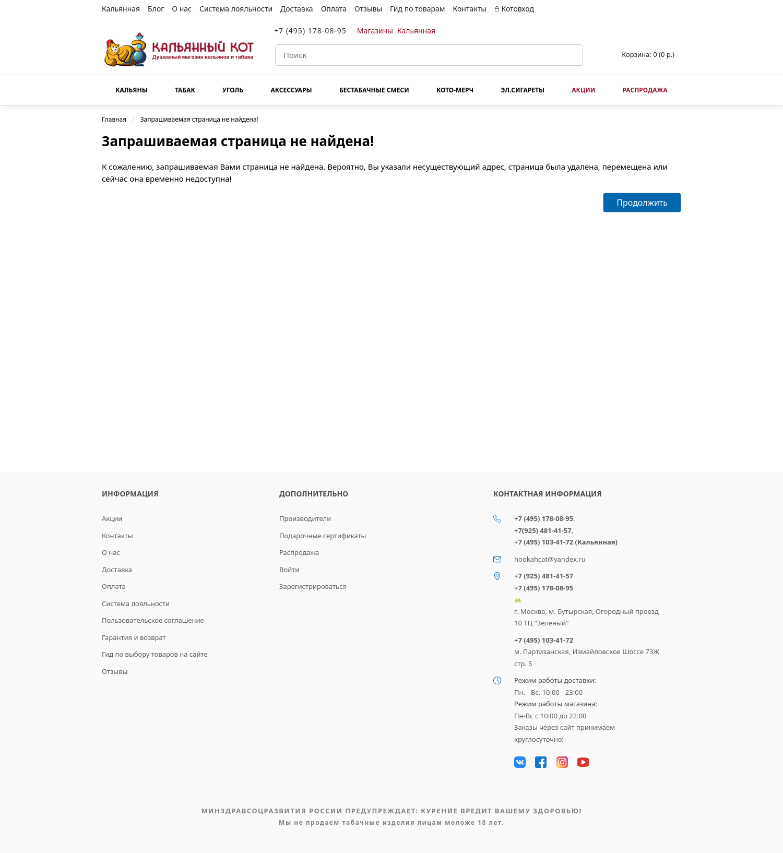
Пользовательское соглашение (153, 620)
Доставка (296, 9)
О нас (182, 9)
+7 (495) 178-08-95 (310, 30)
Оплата (334, 9)
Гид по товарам (417, 9)
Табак (185, 90)
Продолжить (642, 202)
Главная (114, 119)
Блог (156, 9)
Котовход (514, 9)
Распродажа (644, 90)
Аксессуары (291, 90)
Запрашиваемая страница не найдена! (199, 119)
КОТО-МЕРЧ (454, 90)
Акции (583, 90)
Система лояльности (235, 9)
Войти (289, 569)
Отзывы (368, 9)
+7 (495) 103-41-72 (543, 640)
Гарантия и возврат (134, 637)
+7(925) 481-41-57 (543, 530)
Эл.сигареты (522, 90)
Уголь (232, 90)
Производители (305, 518)
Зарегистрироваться (313, 586)
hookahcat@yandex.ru (550, 559)
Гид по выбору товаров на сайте (155, 654)
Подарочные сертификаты (322, 535)
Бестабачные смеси (374, 90)
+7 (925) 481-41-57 (543, 575)
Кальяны (131, 90)
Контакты (470, 9)
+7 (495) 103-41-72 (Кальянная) (566, 542)
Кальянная (121, 9)
